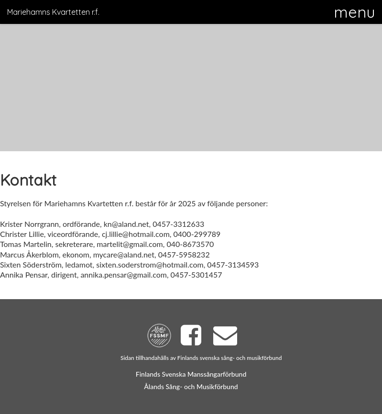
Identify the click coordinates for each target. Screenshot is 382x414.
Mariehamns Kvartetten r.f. (53, 12)
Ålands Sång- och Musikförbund (191, 386)
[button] (354, 12)
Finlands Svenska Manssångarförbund (191, 374)
